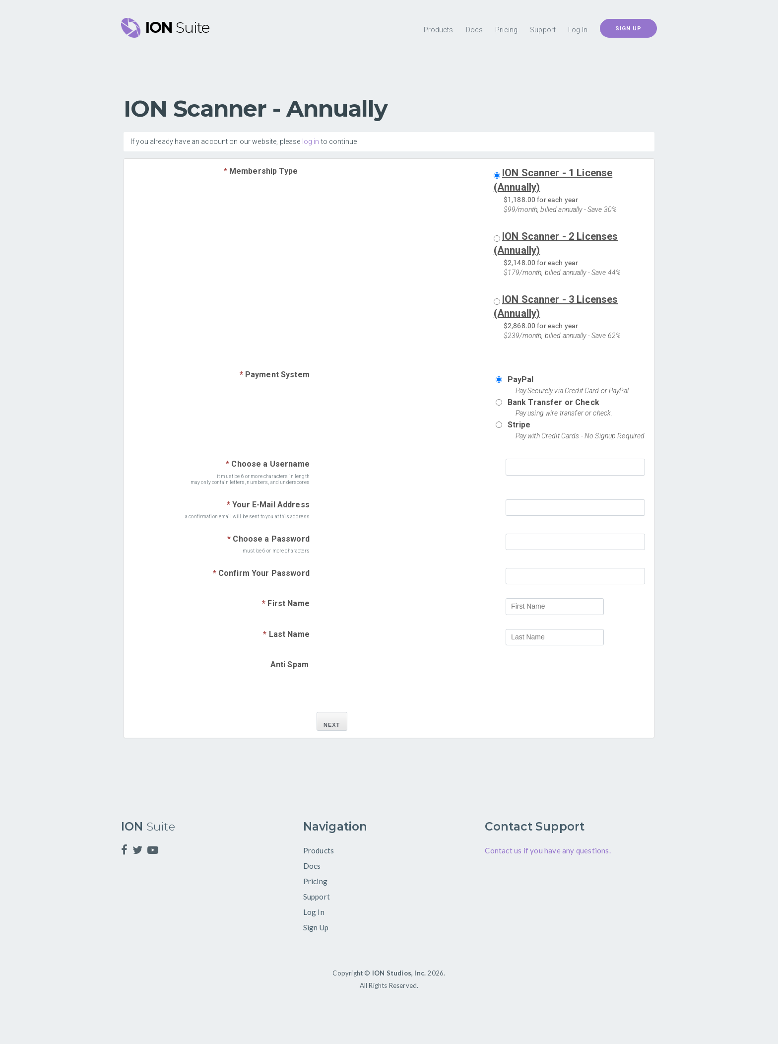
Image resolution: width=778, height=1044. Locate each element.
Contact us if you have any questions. (547, 850)
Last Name (286, 634)
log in (311, 141)
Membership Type (261, 171)
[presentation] (580, 678)
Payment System (275, 374)
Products (439, 30)
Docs (474, 30)
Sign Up (628, 28)
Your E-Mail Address (268, 504)
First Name (286, 603)
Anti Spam (289, 664)
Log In (577, 30)
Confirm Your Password (261, 573)
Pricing (506, 30)
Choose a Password (268, 539)
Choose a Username (268, 464)
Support (543, 30)
